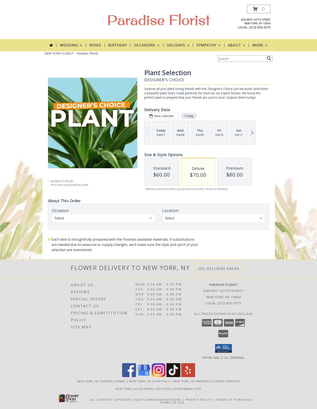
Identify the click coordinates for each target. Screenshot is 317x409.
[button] (259, 9)
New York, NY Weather (134, 389)
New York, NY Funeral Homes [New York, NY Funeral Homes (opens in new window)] (101, 381)
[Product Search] (241, 59)
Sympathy (209, 45)
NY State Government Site (179, 389)
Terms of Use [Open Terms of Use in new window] (172, 402)
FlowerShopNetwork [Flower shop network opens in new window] (161, 399)
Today (188, 116)
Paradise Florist (158, 20)
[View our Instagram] (159, 376)
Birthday (117, 45)
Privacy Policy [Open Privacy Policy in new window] (198, 399)
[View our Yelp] (188, 376)
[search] (269, 58)
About (237, 45)
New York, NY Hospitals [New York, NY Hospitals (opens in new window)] (149, 381)
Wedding (71, 45)
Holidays (178, 45)
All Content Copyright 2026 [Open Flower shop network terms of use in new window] (115, 399)
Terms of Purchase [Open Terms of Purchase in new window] (233, 399)
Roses (95, 45)
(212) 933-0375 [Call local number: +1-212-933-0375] (260, 27)
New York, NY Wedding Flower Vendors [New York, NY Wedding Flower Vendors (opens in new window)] (206, 381)
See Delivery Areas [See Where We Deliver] (218, 268)
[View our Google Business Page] (144, 376)
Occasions (147, 45)
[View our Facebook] (129, 376)
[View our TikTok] (173, 376)
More (260, 45)
